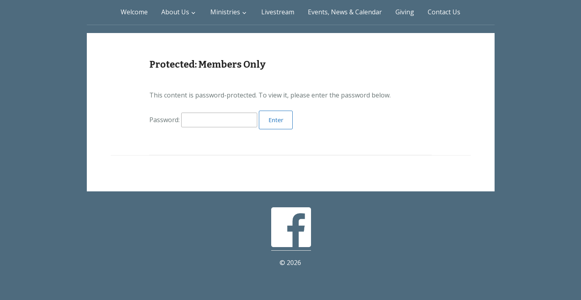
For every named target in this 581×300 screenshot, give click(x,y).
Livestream (277, 12)
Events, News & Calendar (345, 12)
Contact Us (444, 12)
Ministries (225, 12)
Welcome (134, 12)
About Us (175, 12)
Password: (203, 119)
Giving (404, 12)
